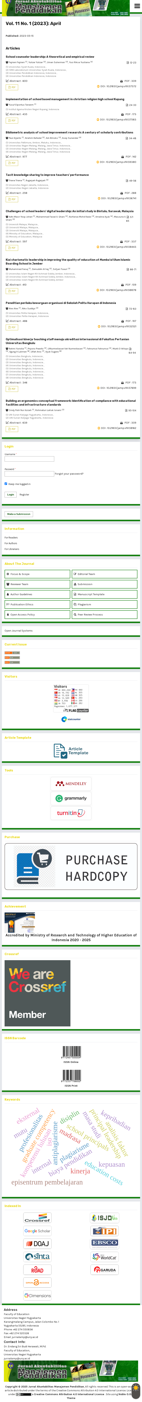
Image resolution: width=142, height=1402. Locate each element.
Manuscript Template (89, 594)
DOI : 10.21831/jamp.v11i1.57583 (118, 119)
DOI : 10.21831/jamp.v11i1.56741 (118, 198)
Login (10, 494)
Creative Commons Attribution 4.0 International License (69, 1394)
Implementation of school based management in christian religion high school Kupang (65, 99)
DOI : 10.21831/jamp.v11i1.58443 (118, 246)
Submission (83, 584)
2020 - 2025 (80, 940)
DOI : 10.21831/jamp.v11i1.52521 (118, 326)
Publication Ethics (19, 604)
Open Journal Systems (19, 630)
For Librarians (12, 549)
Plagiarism (82, 604)
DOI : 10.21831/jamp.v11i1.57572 (118, 86)
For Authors (11, 543)
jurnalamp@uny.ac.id (17, 1358)
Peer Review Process (88, 614)
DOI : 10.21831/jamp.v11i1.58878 (118, 290)
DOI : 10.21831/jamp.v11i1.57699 (118, 388)
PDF (13, 87)
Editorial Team (84, 574)
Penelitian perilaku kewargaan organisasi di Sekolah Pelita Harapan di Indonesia (61, 303)
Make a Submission (18, 514)
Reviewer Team (17, 584)
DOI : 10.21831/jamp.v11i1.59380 (118, 162)
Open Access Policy (20, 614)
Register (24, 494)
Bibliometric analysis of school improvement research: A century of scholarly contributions (69, 132)
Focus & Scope (17, 574)
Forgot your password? (69, 473)
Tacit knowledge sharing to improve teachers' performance (47, 175)
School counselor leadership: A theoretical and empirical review (50, 56)
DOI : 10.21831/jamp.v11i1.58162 (118, 428)
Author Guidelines (19, 594)
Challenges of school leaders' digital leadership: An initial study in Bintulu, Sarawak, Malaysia (70, 211)
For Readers (11, 537)
